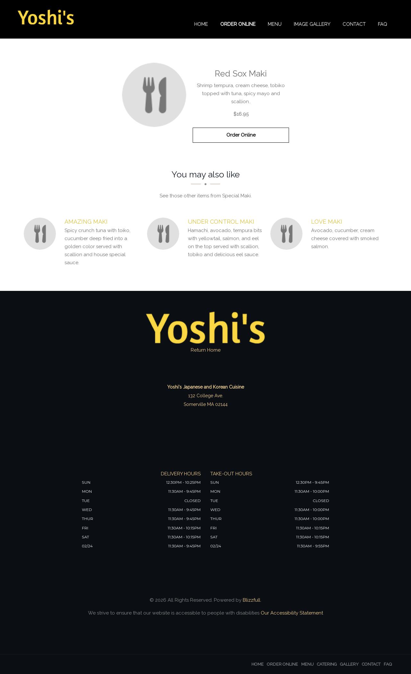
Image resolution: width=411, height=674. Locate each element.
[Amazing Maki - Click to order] (41, 234)
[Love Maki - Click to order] (288, 234)
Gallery (349, 664)
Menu (275, 25)
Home (201, 25)
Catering (327, 664)
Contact (354, 25)
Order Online (238, 25)
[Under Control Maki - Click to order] (164, 234)
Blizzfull (251, 600)
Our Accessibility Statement (291, 613)
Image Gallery (312, 25)
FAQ (382, 25)
